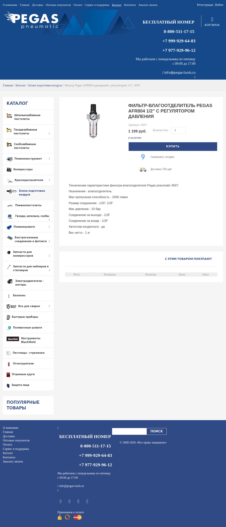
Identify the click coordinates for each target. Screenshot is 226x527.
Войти (219, 4)
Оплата (77, 4)
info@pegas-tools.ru (179, 73)
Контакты (130, 4)
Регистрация (205, 4)
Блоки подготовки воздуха (45, 85)
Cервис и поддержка (97, 4)
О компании (10, 4)
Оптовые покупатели (58, 4)
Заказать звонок (147, 4)
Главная (24, 4)
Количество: (161, 130)
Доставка (37, 4)
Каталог (116, 4)
